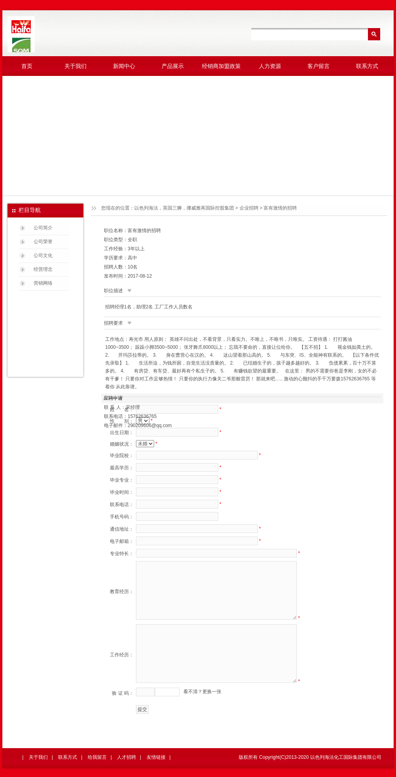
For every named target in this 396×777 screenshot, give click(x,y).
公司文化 (43, 255)
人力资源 (270, 66)
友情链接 (156, 757)
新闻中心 (124, 66)
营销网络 (43, 283)
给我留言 (97, 757)
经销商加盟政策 (221, 66)
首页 (26, 66)
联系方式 (367, 66)
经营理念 (43, 269)
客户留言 (318, 66)
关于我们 (75, 66)
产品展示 (173, 66)
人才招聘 (126, 757)
